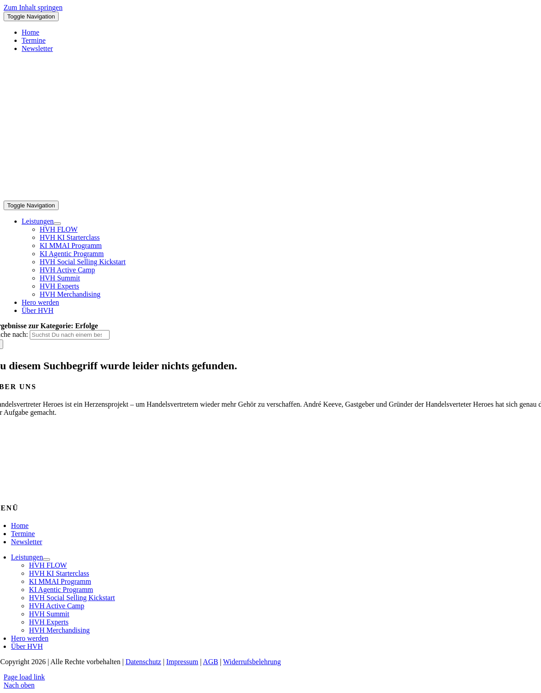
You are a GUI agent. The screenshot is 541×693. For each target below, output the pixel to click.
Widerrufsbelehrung (252, 661)
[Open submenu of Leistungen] (57, 223)
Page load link (24, 677)
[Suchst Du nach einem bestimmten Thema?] (70, 335)
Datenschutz (143, 661)
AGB (210, 661)
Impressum (182, 661)
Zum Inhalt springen (33, 7)
